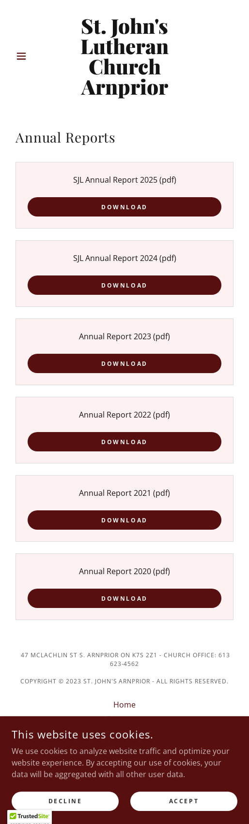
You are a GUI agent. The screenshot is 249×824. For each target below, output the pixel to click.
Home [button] (124, 704)
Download (124, 207)
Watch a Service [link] (125, 733)
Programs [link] (125, 719)
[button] (29, 56)
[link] (124, 56)
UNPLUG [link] (124, 748)
